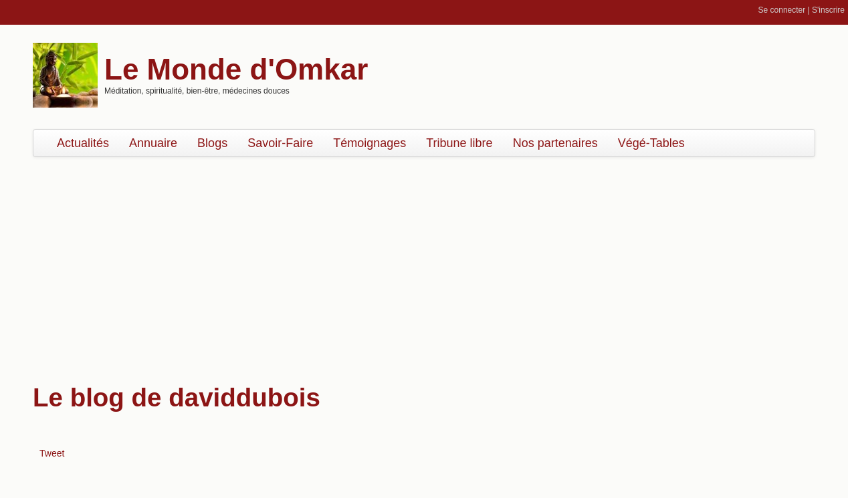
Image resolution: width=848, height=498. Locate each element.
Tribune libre (459, 143)
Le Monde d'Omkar (236, 69)
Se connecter (782, 10)
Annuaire (153, 143)
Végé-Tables (651, 143)
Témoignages (369, 143)
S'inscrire (828, 10)
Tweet (51, 453)
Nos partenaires (555, 143)
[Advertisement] (424, 264)
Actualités (83, 143)
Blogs (212, 143)
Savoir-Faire (280, 143)
